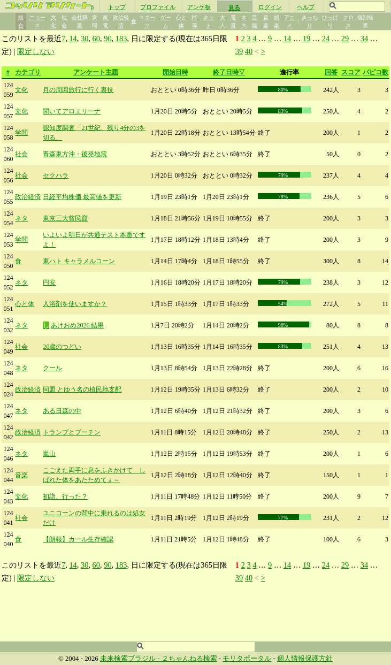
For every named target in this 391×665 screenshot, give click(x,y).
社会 (21, 154)
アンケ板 (199, 7)
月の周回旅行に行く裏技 (78, 90)
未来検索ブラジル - (131, 658)
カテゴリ (28, 72)
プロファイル (157, 7)
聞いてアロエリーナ (72, 111)
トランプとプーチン (72, 432)
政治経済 (28, 197)
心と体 (24, 304)
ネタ (21, 218)
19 (306, 38)
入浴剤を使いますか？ (75, 304)
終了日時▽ (229, 72)
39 (239, 51)
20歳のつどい (62, 346)
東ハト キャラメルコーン (79, 261)
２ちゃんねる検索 (189, 658)
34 (364, 38)
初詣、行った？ (65, 496)
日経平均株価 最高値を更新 (82, 197)
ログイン (270, 7)
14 (72, 38)
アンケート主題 (95, 72)
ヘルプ (306, 7)
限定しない (36, 51)
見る (234, 7)
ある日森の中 (62, 411)
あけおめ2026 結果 (77, 325)
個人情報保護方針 (305, 658)
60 (96, 38)
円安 (49, 282)
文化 (21, 90)
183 (121, 38)
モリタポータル (247, 658)
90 (107, 38)
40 (248, 51)
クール (52, 368)
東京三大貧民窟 (65, 218)
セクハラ (55, 175)
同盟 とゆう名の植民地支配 (82, 389)
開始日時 (175, 72)
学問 (21, 132)
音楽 (21, 475)
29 (345, 38)
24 (325, 38)
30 (84, 38)
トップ (117, 7)
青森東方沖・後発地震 (75, 154)
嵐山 (49, 453)
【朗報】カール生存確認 (78, 539)
